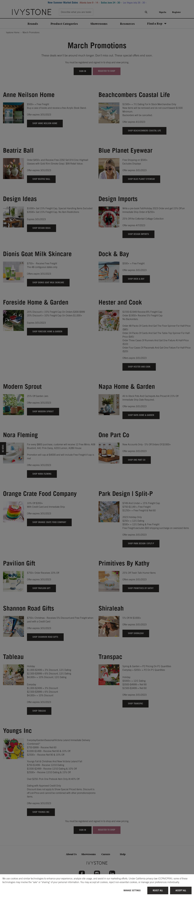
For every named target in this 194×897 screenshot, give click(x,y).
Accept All (181, 890)
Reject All (158, 890)
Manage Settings (132, 890)
